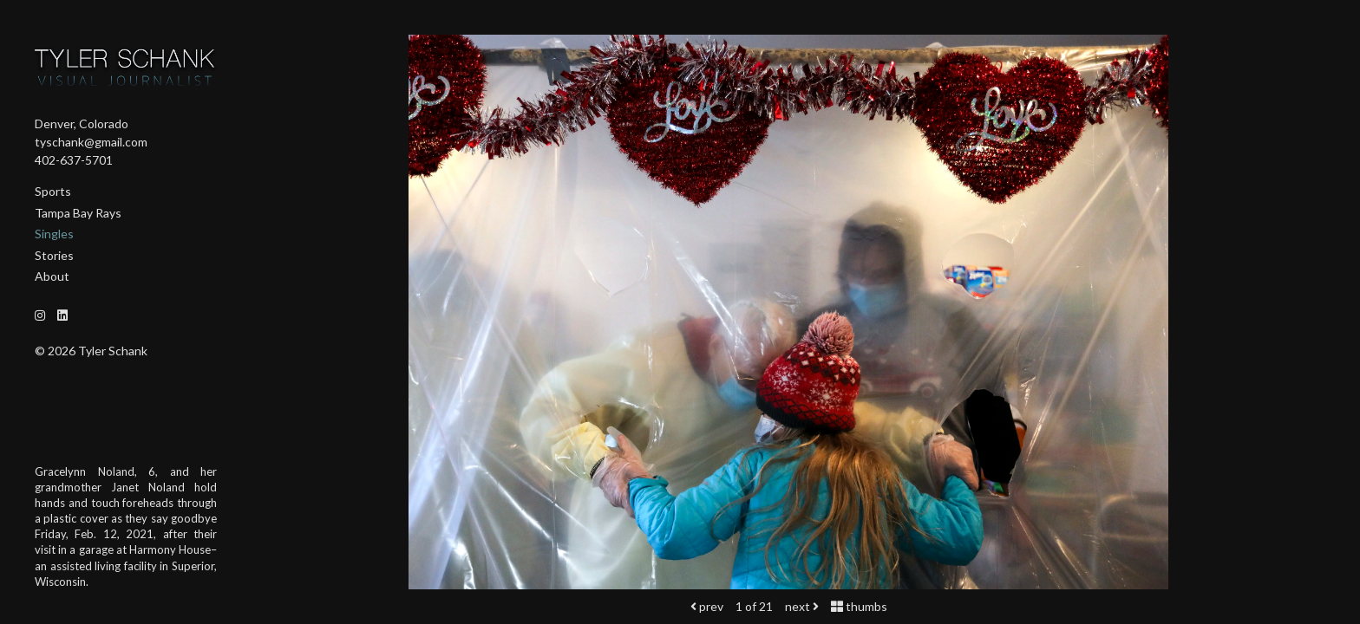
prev (706, 606)
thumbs (859, 606)
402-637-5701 (74, 160)
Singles (54, 233)
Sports (53, 191)
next (802, 606)
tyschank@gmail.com (91, 141)
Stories (54, 255)
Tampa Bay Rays (78, 212)
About (52, 276)
